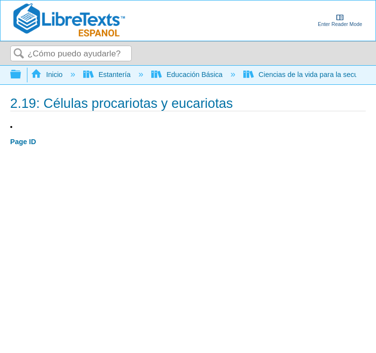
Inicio (48, 74)
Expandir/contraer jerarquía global (22, 75)
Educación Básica (188, 74)
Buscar (19, 54)
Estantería (108, 74)
